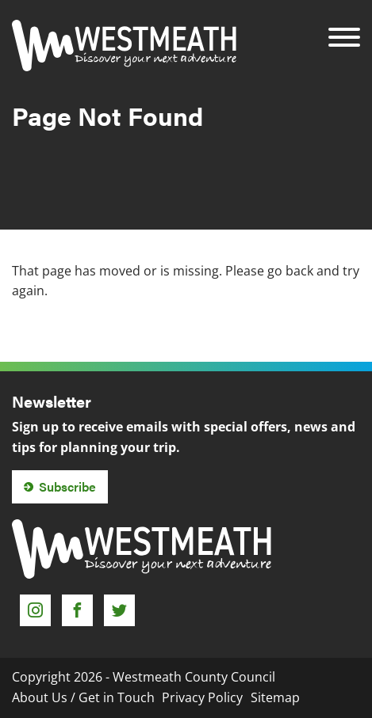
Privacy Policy (202, 697)
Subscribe (67, 486)
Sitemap (275, 697)
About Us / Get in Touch (83, 697)
